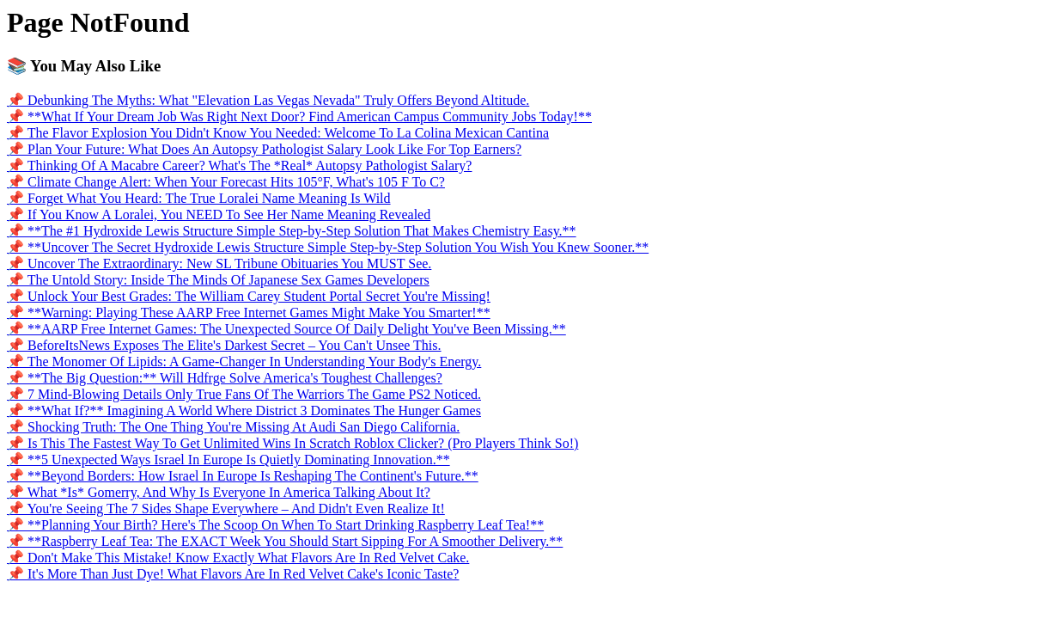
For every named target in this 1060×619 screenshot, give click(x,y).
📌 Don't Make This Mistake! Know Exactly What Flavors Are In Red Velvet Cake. (238, 557)
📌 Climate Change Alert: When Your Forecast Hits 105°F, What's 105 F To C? (226, 182)
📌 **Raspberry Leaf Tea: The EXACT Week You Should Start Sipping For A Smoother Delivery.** (285, 541)
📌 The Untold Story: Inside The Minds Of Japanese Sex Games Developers (218, 280)
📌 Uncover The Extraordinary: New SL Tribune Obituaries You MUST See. (219, 263)
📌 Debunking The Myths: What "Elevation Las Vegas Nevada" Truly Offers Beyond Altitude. (268, 100)
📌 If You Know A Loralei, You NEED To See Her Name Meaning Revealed (218, 214)
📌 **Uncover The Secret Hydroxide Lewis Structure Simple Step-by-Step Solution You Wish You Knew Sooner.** (328, 247)
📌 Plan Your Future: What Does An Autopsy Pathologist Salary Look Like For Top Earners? (264, 149)
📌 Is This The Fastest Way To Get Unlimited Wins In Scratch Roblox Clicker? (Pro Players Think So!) (292, 443)
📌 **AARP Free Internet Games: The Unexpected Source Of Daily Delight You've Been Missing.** (286, 329)
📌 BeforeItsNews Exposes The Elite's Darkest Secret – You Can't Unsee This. (224, 345)
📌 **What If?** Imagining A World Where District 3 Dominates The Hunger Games (244, 410)
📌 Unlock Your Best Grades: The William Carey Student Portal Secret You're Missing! (248, 296)
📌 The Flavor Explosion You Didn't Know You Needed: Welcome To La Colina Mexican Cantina (278, 133)
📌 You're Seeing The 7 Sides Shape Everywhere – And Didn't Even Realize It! (226, 508)
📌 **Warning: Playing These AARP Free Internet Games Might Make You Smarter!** (248, 312)
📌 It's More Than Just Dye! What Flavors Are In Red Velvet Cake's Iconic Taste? (233, 574)
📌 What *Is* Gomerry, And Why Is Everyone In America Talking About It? (218, 492)
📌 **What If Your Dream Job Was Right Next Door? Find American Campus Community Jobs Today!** (299, 116)
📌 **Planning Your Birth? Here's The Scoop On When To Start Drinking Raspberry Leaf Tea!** (275, 525)
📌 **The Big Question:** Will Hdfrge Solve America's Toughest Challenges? (224, 378)
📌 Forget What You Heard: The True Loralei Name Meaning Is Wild (199, 198)
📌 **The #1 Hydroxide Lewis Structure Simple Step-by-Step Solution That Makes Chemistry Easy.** (291, 231)
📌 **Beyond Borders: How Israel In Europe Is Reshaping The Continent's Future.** (242, 476)
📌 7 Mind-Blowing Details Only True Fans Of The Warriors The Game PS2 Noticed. (244, 394)
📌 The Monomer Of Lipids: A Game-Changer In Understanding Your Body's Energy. (244, 361)
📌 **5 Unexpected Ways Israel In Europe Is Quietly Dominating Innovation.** (228, 459)
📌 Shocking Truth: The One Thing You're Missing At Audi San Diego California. (233, 427)
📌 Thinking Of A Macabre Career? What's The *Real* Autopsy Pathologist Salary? (239, 165)
